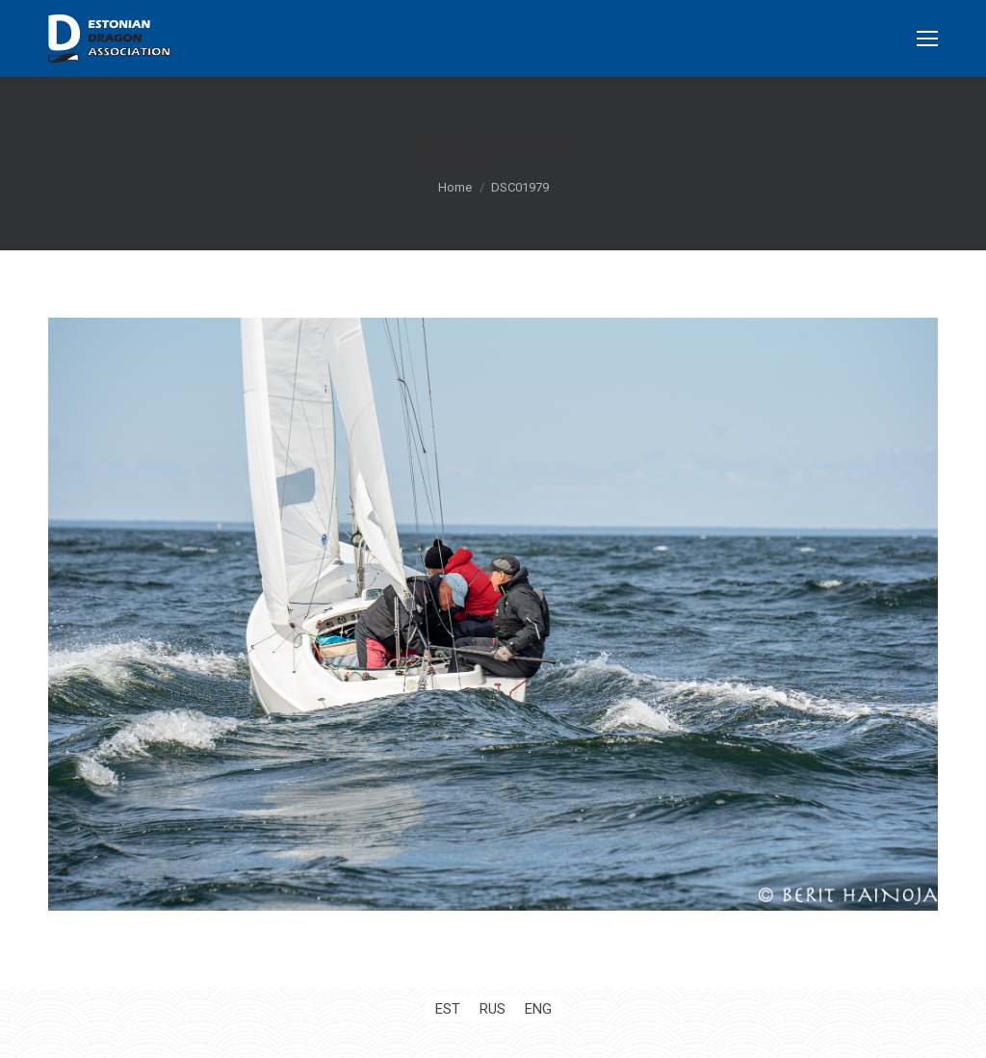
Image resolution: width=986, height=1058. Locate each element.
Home (455, 187)
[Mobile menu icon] (927, 38)
